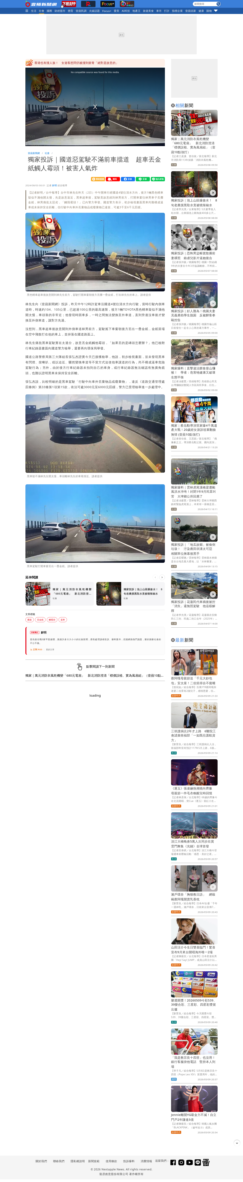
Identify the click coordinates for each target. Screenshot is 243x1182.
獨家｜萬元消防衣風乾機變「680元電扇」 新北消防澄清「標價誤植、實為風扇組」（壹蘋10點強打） (193, 145)
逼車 (63, 619)
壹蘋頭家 (190, 11)
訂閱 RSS (36, 649)
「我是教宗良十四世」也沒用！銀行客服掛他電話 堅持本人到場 (193, 1062)
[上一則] (155, 577)
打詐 (167, 11)
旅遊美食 (148, 11)
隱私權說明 (77, 1161)
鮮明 (54, 185)
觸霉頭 (52, 619)
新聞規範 (94, 1161)
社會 (41, 11)
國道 (29, 619)
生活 (33, 11)
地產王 (136, 11)
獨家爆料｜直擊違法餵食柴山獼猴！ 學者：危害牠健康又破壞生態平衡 (193, 372)
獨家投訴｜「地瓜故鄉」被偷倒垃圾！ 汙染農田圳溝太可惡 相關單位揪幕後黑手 (193, 549)
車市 (159, 11)
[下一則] (162, 577)
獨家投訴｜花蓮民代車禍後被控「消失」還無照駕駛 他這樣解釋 (193, 606)
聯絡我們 (59, 1161)
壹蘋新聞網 (34, 153)
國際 (49, 11)
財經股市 (60, 11)
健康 (201, 11)
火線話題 (94, 11)
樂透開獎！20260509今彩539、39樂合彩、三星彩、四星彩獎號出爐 (193, 1004)
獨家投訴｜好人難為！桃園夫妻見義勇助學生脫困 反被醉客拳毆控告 (193, 315)
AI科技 (126, 11)
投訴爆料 (129, 1161)
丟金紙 (40, 619)
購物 (209, 11)
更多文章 (50, 649)
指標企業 (177, 11)
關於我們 (41, 1161)
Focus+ (106, 11)
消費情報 (146, 1161)
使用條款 (111, 1161)
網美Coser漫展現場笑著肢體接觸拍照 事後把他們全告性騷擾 (76, 63)
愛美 (116, 11)
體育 (70, 11)
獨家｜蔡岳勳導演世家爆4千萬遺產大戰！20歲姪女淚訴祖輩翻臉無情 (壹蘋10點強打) (194, 430)
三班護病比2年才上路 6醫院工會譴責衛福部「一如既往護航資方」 (193, 735)
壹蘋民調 (81, 11)
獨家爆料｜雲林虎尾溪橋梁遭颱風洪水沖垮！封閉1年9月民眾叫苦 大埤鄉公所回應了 (193, 491)
